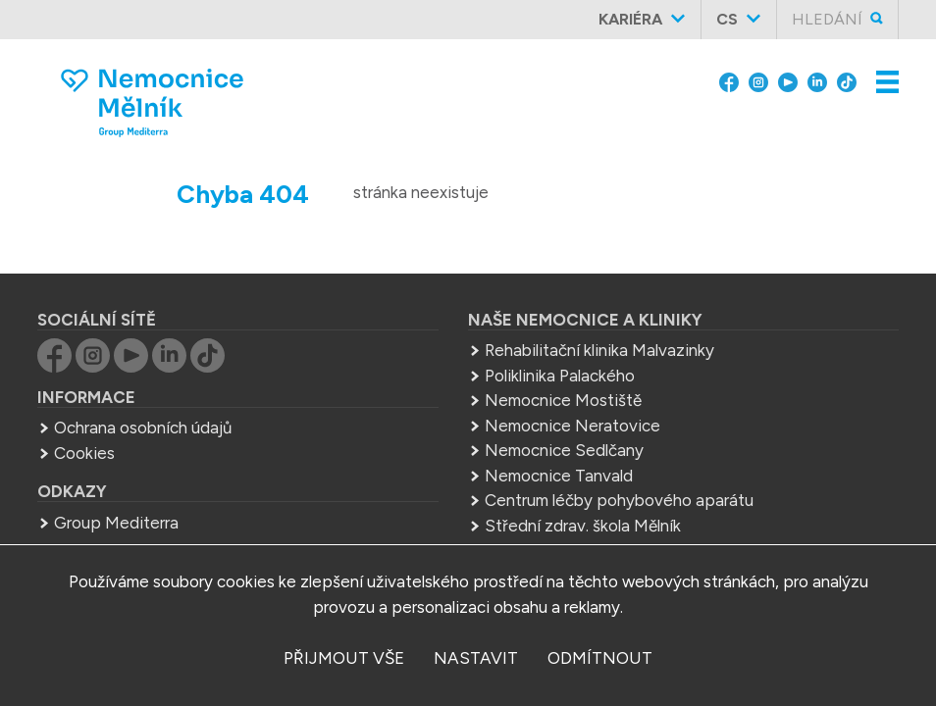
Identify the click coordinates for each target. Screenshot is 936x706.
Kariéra (630, 19)
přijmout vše (344, 658)
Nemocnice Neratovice (572, 425)
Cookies (84, 453)
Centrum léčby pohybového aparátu (619, 500)
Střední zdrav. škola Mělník (583, 525)
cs (727, 19)
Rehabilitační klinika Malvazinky (599, 350)
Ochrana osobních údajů (143, 427)
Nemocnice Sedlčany (564, 450)
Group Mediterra (116, 522)
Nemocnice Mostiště (563, 400)
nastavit (476, 658)
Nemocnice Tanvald (559, 475)
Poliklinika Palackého (560, 375)
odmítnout (599, 658)
